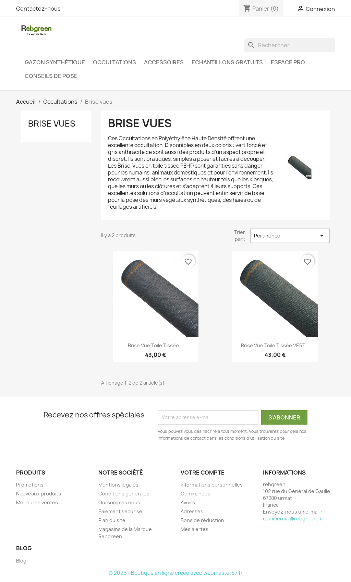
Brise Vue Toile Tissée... (155, 345)
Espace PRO (288, 62)
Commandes (195, 493)
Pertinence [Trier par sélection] (290, 236)
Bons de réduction (202, 520)
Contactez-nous (38, 8)
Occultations (114, 62)
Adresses (192, 511)
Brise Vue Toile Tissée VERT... (275, 345)
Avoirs (188, 502)
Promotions (30, 484)
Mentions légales (118, 484)
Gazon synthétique (55, 62)
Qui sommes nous (119, 502)
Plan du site (111, 520)
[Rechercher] (289, 45)
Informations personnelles (212, 484)
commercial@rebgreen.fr (292, 518)
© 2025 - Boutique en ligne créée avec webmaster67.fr (175, 573)
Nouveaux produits (38, 493)
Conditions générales (123, 493)
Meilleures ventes (37, 502)
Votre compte (203, 472)
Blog (21, 560)
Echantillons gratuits (227, 62)
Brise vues (51, 123)
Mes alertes (194, 529)
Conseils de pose (51, 76)
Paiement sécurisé (120, 511)
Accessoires (164, 62)
